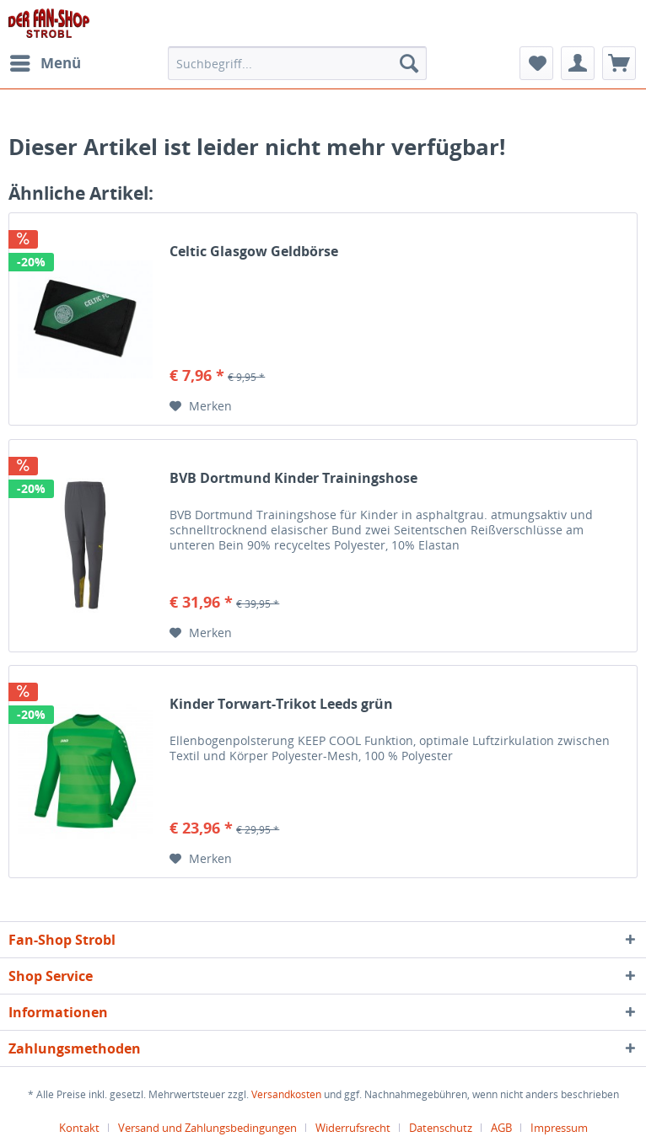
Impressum (559, 1127)
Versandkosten (286, 1094)
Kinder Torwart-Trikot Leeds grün (281, 704)
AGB (501, 1127)
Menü (45, 61)
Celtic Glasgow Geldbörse (254, 251)
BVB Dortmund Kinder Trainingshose (293, 478)
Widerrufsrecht (352, 1127)
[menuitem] (44, 63)
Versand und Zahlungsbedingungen (207, 1127)
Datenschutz (440, 1127)
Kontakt (79, 1127)
